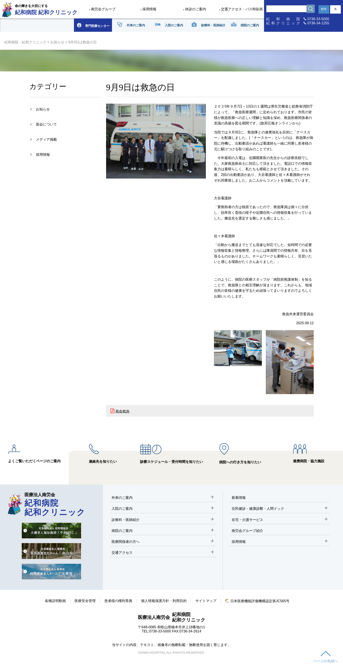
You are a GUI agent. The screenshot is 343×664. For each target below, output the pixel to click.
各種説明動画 (55, 601)
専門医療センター (93, 25)
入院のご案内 (163, 509)
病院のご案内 (163, 531)
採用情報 (149, 9)
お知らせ (57, 42)
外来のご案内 (163, 498)
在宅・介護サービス (280, 520)
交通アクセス (163, 553)
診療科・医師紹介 (163, 520)
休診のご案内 (195, 9)
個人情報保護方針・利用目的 (164, 601)
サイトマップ (205, 601)
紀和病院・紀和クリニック (25, 42)
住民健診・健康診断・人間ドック (280, 509)
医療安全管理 (85, 601)
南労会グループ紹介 (247, 531)
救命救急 (123, 411)
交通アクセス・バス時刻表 (242, 9)
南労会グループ (103, 9)
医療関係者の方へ (163, 542)
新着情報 (239, 497)
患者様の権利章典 (118, 601)
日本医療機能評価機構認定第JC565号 (257, 601)
